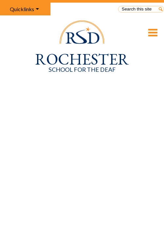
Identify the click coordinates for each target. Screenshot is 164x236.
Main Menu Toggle (152, 32)
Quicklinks (22, 9)
